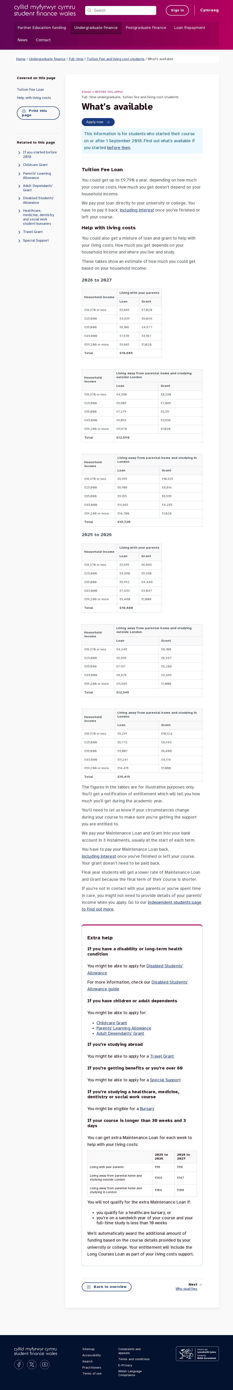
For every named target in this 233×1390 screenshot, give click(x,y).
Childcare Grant (32, 165)
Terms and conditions (134, 1359)
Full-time (76, 59)
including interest (137, 210)
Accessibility (91, 1355)
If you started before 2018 (37, 154)
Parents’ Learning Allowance (123, 1028)
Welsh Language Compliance (130, 1373)
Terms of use (91, 1373)
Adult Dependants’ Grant (120, 1033)
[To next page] (186, 1286)
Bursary (147, 1109)
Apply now (98, 122)
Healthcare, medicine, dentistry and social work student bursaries (35, 217)
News (23, 40)
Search (87, 1361)
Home (20, 59)
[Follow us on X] (31, 1364)
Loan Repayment (189, 28)
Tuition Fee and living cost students (115, 59)
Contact (43, 40)
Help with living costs (34, 98)
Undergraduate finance (96, 28)
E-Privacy (125, 1365)
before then (118, 148)
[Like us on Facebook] (18, 1364)
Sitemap (88, 1349)
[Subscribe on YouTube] (44, 1364)
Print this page (34, 113)
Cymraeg (209, 10)
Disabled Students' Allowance (35, 200)
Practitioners (91, 1367)
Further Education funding (42, 28)
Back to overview (107, 1287)
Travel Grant (30, 232)
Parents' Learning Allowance (34, 175)
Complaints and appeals (129, 1351)
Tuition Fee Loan (30, 90)
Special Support (33, 240)
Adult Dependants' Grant (35, 188)
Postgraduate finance (146, 28)
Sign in (177, 10)
